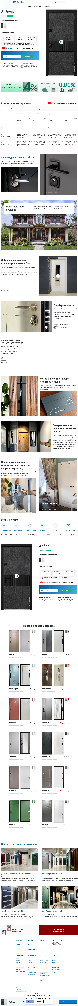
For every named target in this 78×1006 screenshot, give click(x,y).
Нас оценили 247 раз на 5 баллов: (20, 988)
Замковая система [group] (27, 109)
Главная (29, 6)
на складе (30, 940)
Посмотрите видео (55, 103)
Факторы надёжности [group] (42, 109)
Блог (17, 964)
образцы (30, 944)
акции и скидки (31, 949)
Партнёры (18, 960)
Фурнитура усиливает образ (17, 157)
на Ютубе (61, 931)
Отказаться (39, 1001)
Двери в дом (19, 940)
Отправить (27, 56)
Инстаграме (17, 931)
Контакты (18, 969)
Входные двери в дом (41, 6)
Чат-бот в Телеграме (20, 971)
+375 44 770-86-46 (57, 940)
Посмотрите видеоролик (11, 48)
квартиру (18, 944)
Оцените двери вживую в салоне (20, 844)
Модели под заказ (6, 475)
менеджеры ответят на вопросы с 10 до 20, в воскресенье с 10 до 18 (56, 943)
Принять (30, 1001)
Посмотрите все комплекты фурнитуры (49, 192)
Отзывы (17, 958)
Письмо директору (20, 967)
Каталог (34, 6)
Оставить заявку (68, 1002)
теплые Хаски (19, 948)
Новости (18, 962)
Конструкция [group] (14, 109)
